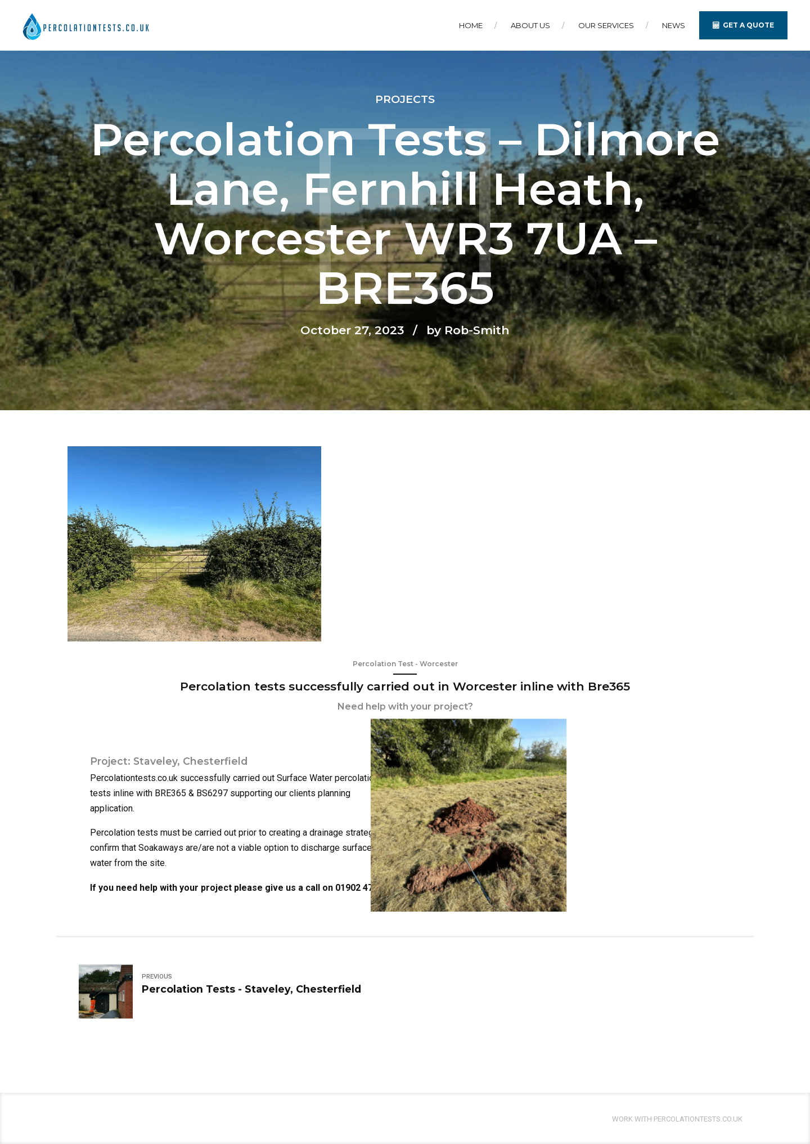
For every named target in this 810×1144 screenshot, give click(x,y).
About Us (530, 25)
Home (471, 25)
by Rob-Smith (468, 330)
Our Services (606, 25)
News (673, 25)
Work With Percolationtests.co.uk (677, 1119)
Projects (405, 99)
